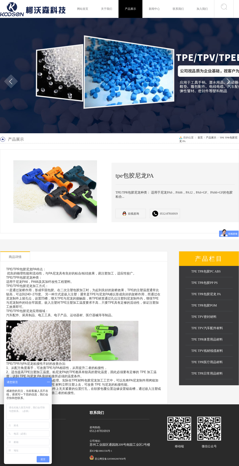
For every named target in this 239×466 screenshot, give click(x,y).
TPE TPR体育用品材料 (207, 339)
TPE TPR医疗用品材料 (207, 362)
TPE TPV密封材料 (203, 316)
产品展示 (130, 8)
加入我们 (202, 8)
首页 (200, 137)
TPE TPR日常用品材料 (207, 373)
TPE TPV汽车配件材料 (207, 328)
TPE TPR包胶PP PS (204, 282)
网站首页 (82, 8)
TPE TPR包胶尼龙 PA (206, 294)
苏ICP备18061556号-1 (101, 450)
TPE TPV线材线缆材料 (207, 350)
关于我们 (106, 8)
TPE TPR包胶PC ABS (206, 271)
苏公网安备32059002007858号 (110, 458)
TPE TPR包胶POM (204, 305)
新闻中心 (154, 8)
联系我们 (178, 8)
